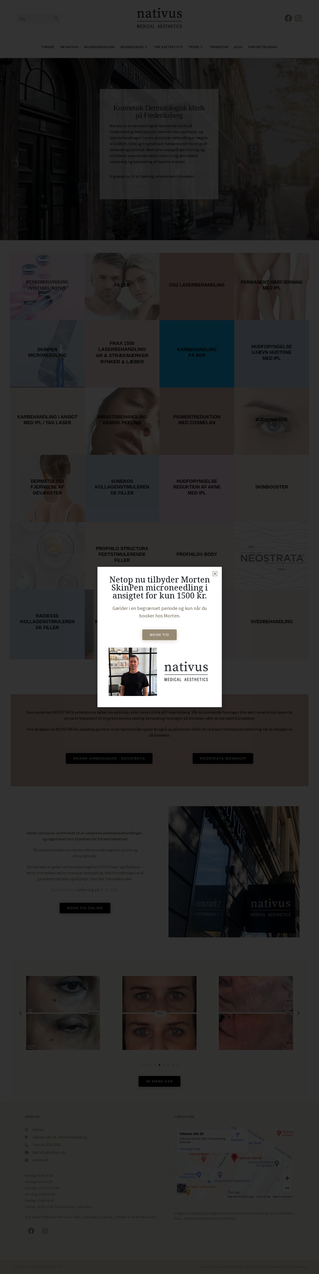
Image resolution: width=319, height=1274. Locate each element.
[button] (215, 574)
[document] (159, 637)
